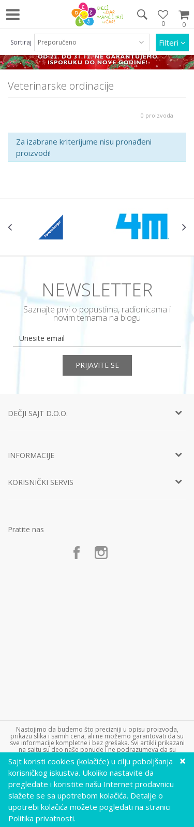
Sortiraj (21, 42)
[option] (52, 226)
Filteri (172, 42)
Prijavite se (97, 365)
